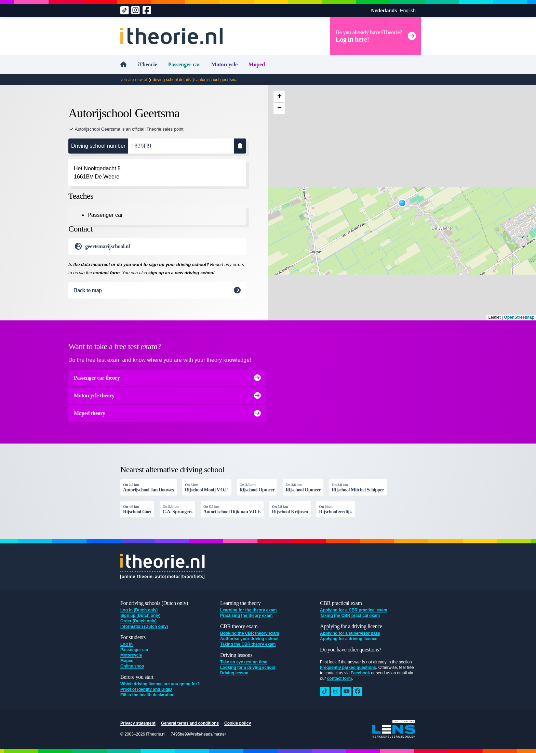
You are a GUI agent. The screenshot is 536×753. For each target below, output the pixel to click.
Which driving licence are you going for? (160, 684)
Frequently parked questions (348, 667)
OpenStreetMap (519, 317)
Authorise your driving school (249, 638)
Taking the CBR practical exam (350, 615)
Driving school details (172, 79)
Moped (257, 64)
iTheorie (147, 64)
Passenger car (184, 64)
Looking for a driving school (247, 667)
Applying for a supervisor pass (350, 633)
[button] (402, 203)
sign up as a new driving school (181, 272)
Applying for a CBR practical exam (353, 610)
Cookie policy (237, 723)
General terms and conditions (190, 723)
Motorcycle (224, 64)
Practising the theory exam (246, 615)
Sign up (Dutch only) (140, 615)
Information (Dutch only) (144, 626)
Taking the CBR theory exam (248, 644)
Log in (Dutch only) (139, 610)
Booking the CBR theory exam (249, 633)
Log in (126, 644)
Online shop (132, 666)
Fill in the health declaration (147, 694)
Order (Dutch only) (138, 621)
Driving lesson (234, 673)
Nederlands (384, 10)
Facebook (360, 673)
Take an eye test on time (243, 662)
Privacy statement (138, 723)
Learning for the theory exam (248, 610)
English (408, 10)
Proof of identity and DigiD (146, 689)
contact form (106, 272)
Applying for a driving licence (348, 638)
